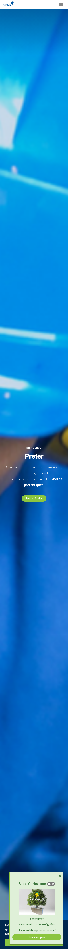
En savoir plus (34, 498)
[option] (34, 474)
